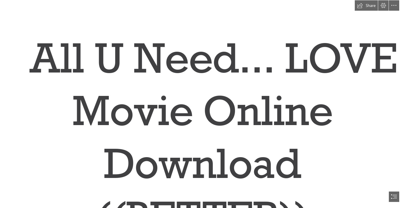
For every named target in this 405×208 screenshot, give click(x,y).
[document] (202, 104)
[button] (366, 5)
